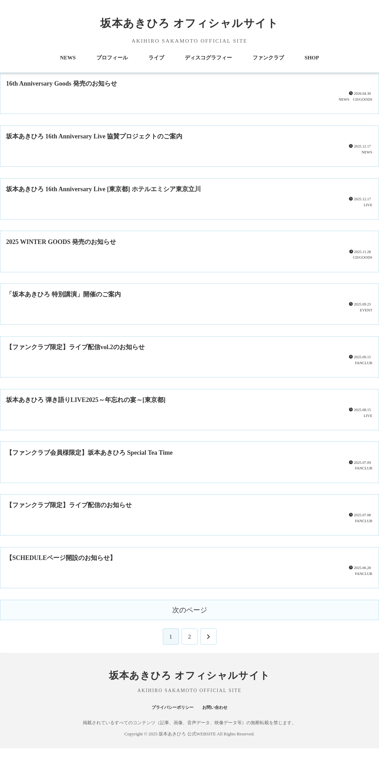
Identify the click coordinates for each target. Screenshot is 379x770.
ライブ (156, 57)
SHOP (312, 57)
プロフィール (112, 57)
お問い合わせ (220, 729)
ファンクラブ (268, 57)
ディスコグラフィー (208, 57)
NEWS (68, 57)
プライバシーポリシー (169, 729)
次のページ (189, 631)
